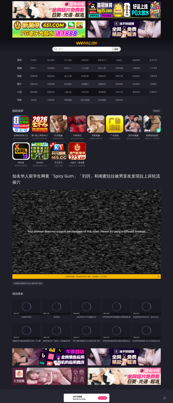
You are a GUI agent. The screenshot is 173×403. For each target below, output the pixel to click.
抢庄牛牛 (153, 60)
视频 (19, 68)
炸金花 (119, 60)
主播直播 (136, 68)
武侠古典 (85, 92)
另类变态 (153, 76)
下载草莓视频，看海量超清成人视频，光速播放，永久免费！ (112, 276)
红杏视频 (102, 100)
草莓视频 (68, 100)
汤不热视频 (85, 100)
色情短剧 (119, 100)
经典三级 (119, 76)
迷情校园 (102, 92)
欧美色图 (68, 84)
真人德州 (51, 60)
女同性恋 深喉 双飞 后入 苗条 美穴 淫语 (28, 283)
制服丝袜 (102, 76)
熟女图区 (136, 84)
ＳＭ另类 (153, 68)
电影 (19, 75)
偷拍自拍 (51, 76)
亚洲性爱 (33, 76)
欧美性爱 (85, 76)
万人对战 (68, 60)
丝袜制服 (119, 68)
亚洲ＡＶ (33, 68)
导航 (19, 99)
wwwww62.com (86, 43)
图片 (19, 83)
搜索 (116, 49)
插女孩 (34, 100)
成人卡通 (68, 76)
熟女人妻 (102, 68)
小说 (19, 91)
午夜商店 (51, 100)
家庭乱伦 (51, 92)
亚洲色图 (51, 84)
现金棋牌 (136, 60)
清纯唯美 (119, 84)
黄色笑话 (136, 92)
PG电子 (34, 60)
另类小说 (119, 92)
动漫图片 (85, 84)
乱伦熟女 (136, 76)
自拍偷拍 (51, 68)
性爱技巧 (153, 92)
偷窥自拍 (33, 84)
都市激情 (33, 92)
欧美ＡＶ (68, 68)
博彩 (19, 60)
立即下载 (102, 398)
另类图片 (153, 84)
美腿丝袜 (102, 84)
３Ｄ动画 (85, 68)
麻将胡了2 (102, 60)
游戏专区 (85, 60)
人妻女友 (68, 92)
